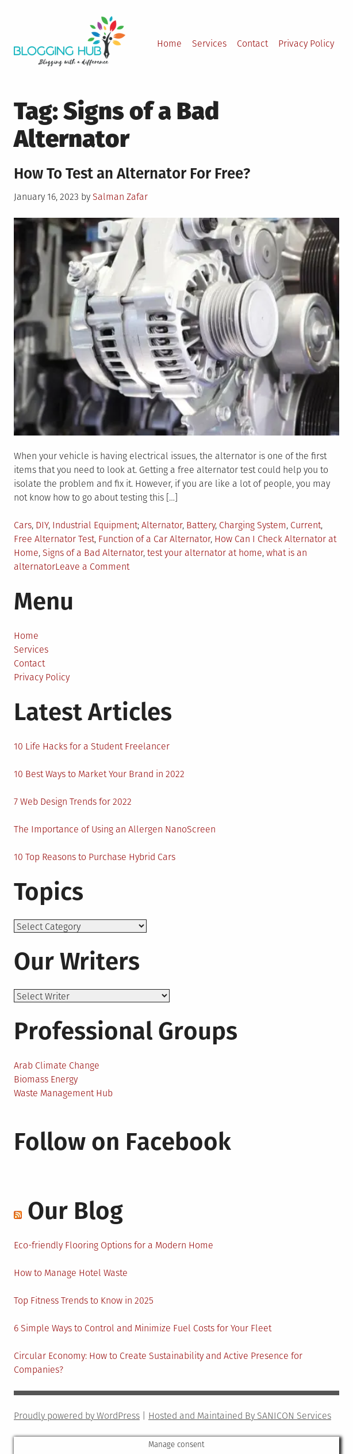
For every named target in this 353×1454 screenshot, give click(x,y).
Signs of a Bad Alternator (93, 552)
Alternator (161, 525)
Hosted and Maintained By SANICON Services (239, 1415)
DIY (42, 525)
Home (169, 43)
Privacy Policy (306, 43)
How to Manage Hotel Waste (71, 1272)
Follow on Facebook (122, 1141)
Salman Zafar (120, 196)
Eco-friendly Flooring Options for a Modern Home (113, 1245)
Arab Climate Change (56, 1065)
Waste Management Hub (63, 1093)
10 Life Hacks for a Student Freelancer (92, 746)
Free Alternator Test (54, 538)
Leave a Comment (92, 566)
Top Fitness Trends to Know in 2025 (84, 1300)
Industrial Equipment (94, 525)
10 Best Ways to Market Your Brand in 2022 (99, 773)
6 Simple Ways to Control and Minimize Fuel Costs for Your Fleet (142, 1328)
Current (305, 525)
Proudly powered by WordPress (77, 1415)
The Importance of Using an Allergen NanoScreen (115, 829)
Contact (252, 43)
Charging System (252, 525)
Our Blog (75, 1210)
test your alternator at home (204, 552)
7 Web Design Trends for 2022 (73, 801)
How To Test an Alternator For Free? (132, 174)
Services (209, 43)
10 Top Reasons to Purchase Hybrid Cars (94, 856)
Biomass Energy (46, 1079)
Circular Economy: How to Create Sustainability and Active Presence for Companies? (158, 1362)
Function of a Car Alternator (154, 538)
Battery (200, 525)
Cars (23, 525)
